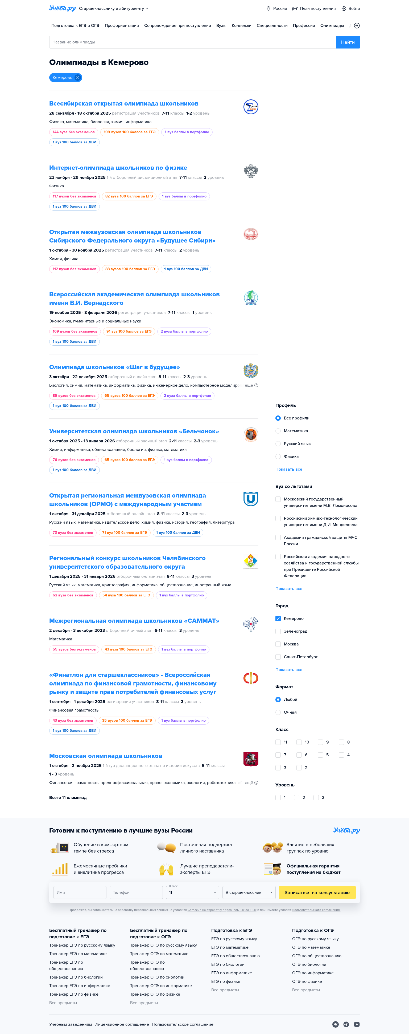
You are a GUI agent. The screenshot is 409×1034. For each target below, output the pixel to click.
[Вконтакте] (335, 1024)
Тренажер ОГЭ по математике (159, 953)
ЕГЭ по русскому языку (234, 939)
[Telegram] (346, 1024)
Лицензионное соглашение (122, 1024)
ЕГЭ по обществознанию (235, 956)
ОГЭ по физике (307, 981)
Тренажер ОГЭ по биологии (157, 977)
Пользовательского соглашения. (316, 910)
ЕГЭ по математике (230, 947)
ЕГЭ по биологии (228, 964)
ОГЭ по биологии (309, 964)
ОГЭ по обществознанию (316, 956)
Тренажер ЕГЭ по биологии (76, 977)
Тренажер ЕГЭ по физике (73, 994)
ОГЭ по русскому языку (315, 939)
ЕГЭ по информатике (231, 973)
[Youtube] (357, 1024)
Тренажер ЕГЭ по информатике (79, 985)
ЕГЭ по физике (225, 981)
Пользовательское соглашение (182, 1024)
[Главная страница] (62, 8)
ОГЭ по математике (311, 947)
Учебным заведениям (70, 1024)
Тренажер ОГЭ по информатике (161, 985)
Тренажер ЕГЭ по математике (78, 953)
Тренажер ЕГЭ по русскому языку (82, 945)
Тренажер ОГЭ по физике (155, 994)
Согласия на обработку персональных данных (222, 910)
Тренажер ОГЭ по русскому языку (163, 945)
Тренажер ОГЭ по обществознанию (147, 965)
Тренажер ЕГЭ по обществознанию (66, 965)
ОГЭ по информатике (313, 973)
